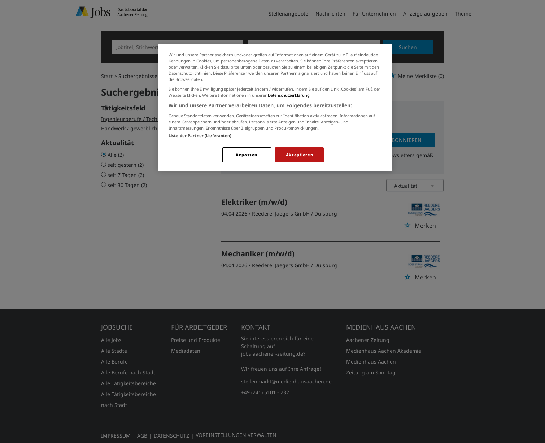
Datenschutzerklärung (289, 95)
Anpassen (246, 154)
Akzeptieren (299, 154)
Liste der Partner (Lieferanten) (200, 135)
